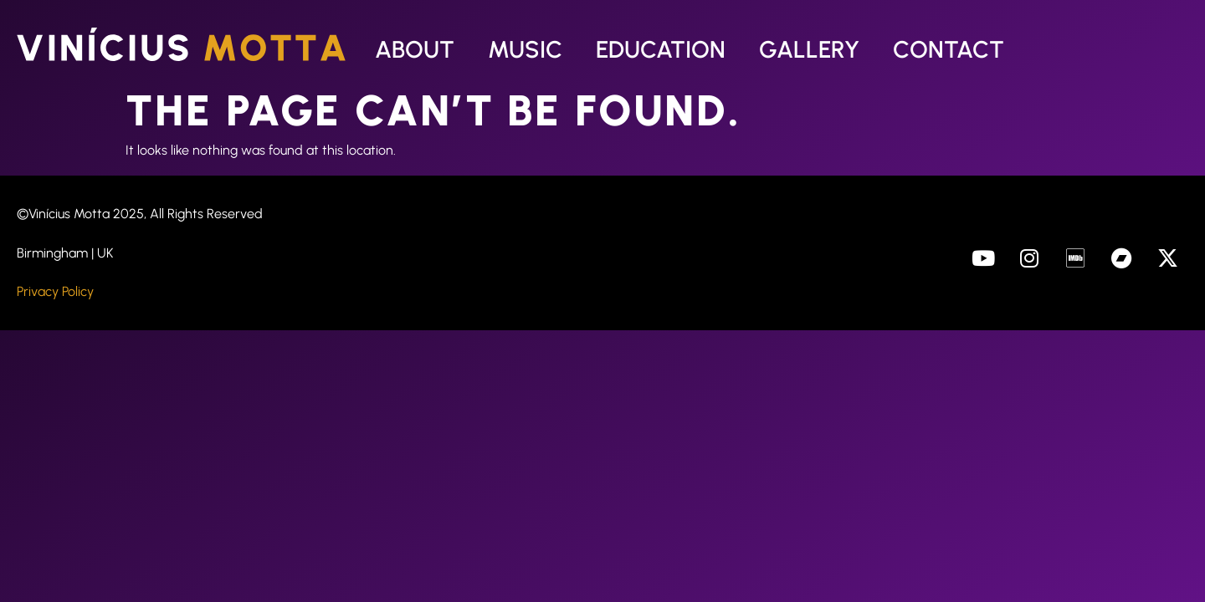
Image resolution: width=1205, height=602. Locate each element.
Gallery (809, 49)
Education (661, 49)
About (414, 49)
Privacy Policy (55, 291)
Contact (948, 49)
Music (525, 49)
